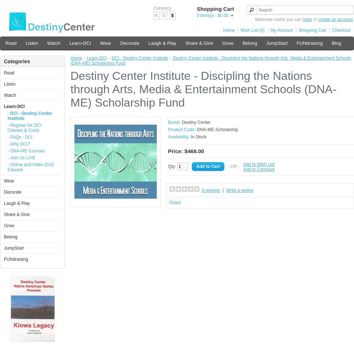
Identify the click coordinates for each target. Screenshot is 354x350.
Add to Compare (259, 169)
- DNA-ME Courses (26, 151)
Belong (249, 43)
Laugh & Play (162, 43)
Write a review (240, 190)
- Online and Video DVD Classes (31, 167)
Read (11, 43)
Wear (105, 43)
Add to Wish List (259, 164)
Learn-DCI (80, 43)
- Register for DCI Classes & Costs (24, 128)
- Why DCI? (19, 144)
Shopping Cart (313, 30)
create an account (335, 19)
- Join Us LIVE (21, 157)
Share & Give (199, 43)
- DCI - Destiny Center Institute (30, 116)
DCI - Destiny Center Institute (140, 58)
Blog (336, 43)
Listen (32, 43)
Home (229, 30)
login (307, 19)
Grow (227, 43)
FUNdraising (310, 43)
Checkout (341, 30)
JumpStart (277, 43)
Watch (53, 43)
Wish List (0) (253, 30)
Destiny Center (196, 122)
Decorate (129, 43)
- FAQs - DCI (20, 137)
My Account (282, 30)
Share (175, 202)
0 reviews (211, 190)
